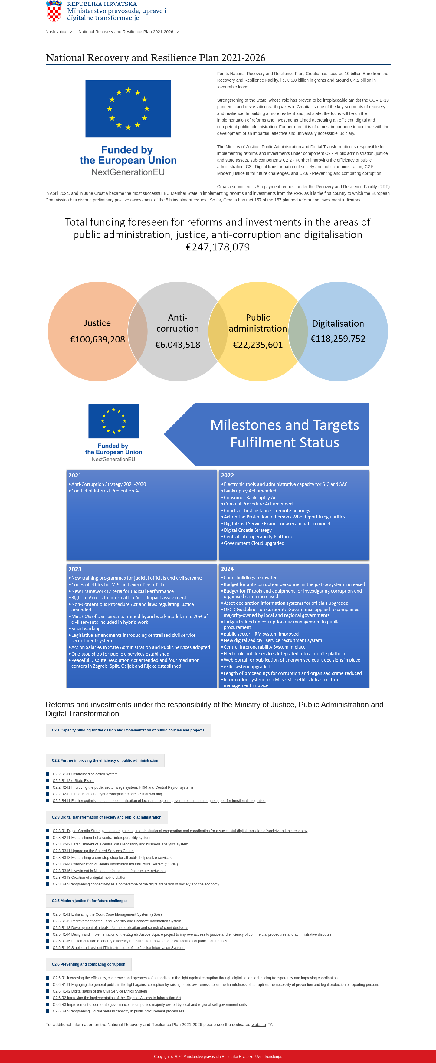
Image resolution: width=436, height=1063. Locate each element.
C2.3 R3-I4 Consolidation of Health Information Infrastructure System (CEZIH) (115, 864)
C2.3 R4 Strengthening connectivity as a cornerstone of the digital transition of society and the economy (136, 884)
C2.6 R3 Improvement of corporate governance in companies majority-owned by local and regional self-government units (150, 1004)
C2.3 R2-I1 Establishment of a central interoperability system (101, 838)
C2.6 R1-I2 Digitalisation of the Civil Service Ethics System (100, 991)
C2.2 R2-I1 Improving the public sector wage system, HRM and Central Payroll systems (123, 787)
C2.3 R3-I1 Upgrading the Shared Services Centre (93, 851)
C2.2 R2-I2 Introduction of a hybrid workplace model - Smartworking (107, 794)
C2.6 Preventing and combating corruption (89, 964)
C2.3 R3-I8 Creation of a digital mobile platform (91, 877)
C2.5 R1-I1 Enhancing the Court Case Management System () (107, 914)
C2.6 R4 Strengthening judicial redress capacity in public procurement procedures (118, 1011)
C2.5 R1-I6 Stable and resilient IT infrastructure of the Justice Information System (119, 948)
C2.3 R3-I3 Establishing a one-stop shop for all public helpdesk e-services (112, 857)
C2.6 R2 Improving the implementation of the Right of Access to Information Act (117, 998)
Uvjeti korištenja (268, 1057)
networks (157, 871)
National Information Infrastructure (122, 871)
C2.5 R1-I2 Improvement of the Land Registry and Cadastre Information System (117, 921)
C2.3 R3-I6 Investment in (73, 871)
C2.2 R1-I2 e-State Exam (73, 781)
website (259, 1024)
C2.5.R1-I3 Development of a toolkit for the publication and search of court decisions (120, 928)
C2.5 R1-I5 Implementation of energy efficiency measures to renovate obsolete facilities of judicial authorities (140, 941)
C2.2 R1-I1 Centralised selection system (85, 774)
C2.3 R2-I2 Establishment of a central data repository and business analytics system (120, 844)
